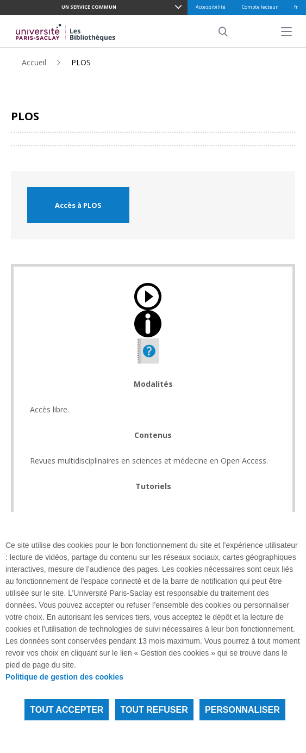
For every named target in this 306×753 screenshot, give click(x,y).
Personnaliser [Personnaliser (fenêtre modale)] (242, 709)
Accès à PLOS (78, 205)
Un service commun (88, 6)
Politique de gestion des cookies (64, 676)
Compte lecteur (260, 6)
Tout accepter (66, 709)
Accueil (34, 62)
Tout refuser (154, 709)
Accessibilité (211, 6)
